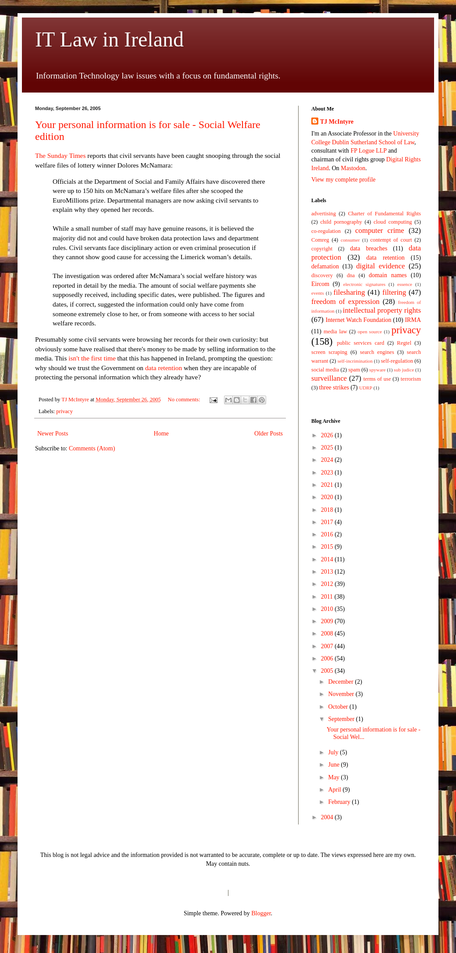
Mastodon (353, 168)
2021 (328, 485)
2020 (328, 497)
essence (404, 284)
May (334, 777)
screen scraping (329, 352)
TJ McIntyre (336, 121)
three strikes (334, 387)
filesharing (349, 292)
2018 (328, 510)
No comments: (185, 399)
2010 (328, 609)
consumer (350, 240)
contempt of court (391, 240)
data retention (163, 367)
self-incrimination (355, 361)
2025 (328, 447)
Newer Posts (52, 433)
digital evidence (380, 266)
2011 (328, 596)
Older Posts (268, 433)
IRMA (413, 320)
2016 (328, 534)
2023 (328, 472)
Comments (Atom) (92, 448)
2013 (328, 571)
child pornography (341, 222)
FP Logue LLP (368, 150)
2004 (328, 817)
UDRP (365, 387)
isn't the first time (92, 358)
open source (370, 331)
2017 (328, 522)
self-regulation (397, 361)
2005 (328, 670)
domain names (388, 275)
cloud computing (393, 222)
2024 (328, 460)
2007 (328, 646)
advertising (323, 214)
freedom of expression (345, 301)
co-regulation (326, 231)
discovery (322, 275)
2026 (328, 435)
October (338, 706)
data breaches (368, 248)
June (334, 764)
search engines (377, 352)
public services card (360, 343)
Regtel (404, 343)
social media (325, 370)
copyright (321, 249)
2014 (328, 559)
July (334, 752)
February (340, 802)
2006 (328, 658)
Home (161, 433)
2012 (328, 584)
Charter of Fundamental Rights (384, 214)
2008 (328, 633)
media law (335, 331)
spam (354, 370)
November (342, 694)
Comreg (320, 240)
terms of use (377, 379)
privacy (64, 411)
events (317, 293)
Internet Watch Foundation (358, 320)
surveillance (329, 378)
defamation (325, 266)
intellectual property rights (382, 310)
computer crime (379, 230)
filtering (394, 292)
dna (351, 275)
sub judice (404, 369)
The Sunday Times (60, 155)
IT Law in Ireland (109, 39)
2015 (328, 546)
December (341, 681)
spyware (377, 369)
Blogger (261, 913)
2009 (328, 621)
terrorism (411, 379)
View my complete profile (343, 179)
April (335, 789)
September (342, 719)
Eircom (320, 284)
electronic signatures (364, 284)
